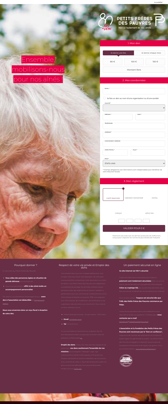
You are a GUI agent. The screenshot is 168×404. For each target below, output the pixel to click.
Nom (139, 114)
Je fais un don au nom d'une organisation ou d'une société (133, 98)
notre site (77, 369)
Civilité (108, 103)
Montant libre (122, 70)
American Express (121, 221)
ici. (81, 338)
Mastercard (129, 221)
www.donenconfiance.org (146, 349)
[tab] (118, 52)
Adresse (108, 132)
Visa (138, 221)
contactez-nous (75, 319)
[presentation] (118, 53)
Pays (107, 158)
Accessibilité (158, 2)
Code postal (110, 150)
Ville (135, 150)
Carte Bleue (146, 221)
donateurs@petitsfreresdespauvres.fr (133, 322)
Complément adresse (112, 141)
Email (107, 88)
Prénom (108, 114)
